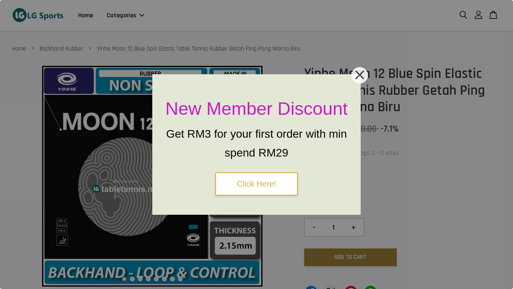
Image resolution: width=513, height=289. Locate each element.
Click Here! (256, 183)
